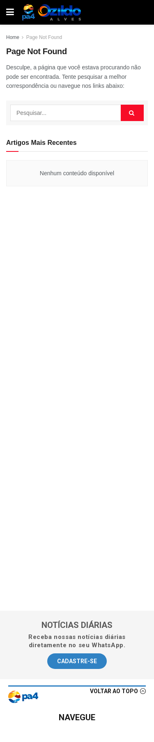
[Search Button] (132, 113)
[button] (77, 661)
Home (12, 37)
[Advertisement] (77, 297)
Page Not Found (44, 37)
